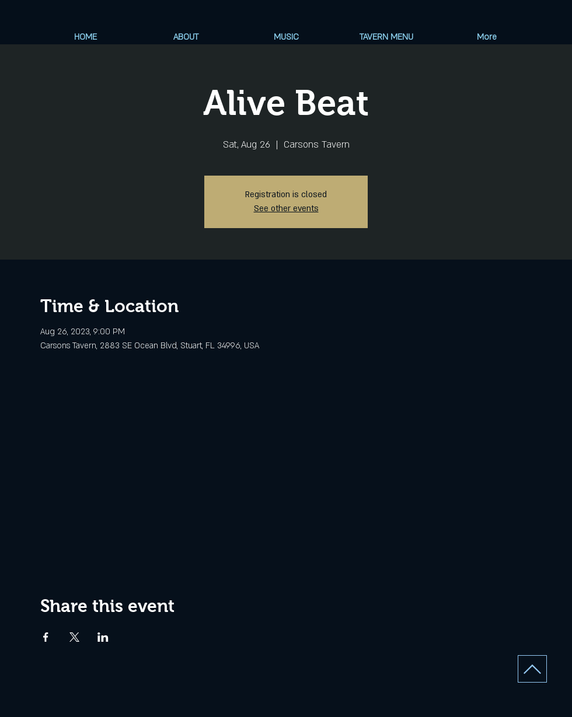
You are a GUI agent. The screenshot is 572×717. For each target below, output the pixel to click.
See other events (286, 208)
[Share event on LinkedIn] (103, 637)
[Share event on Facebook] (45, 637)
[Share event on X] (74, 637)
